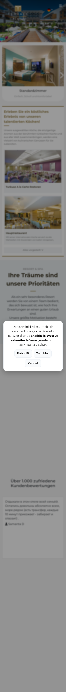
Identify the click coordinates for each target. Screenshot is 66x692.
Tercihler (42, 353)
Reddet (33, 363)
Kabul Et (23, 353)
